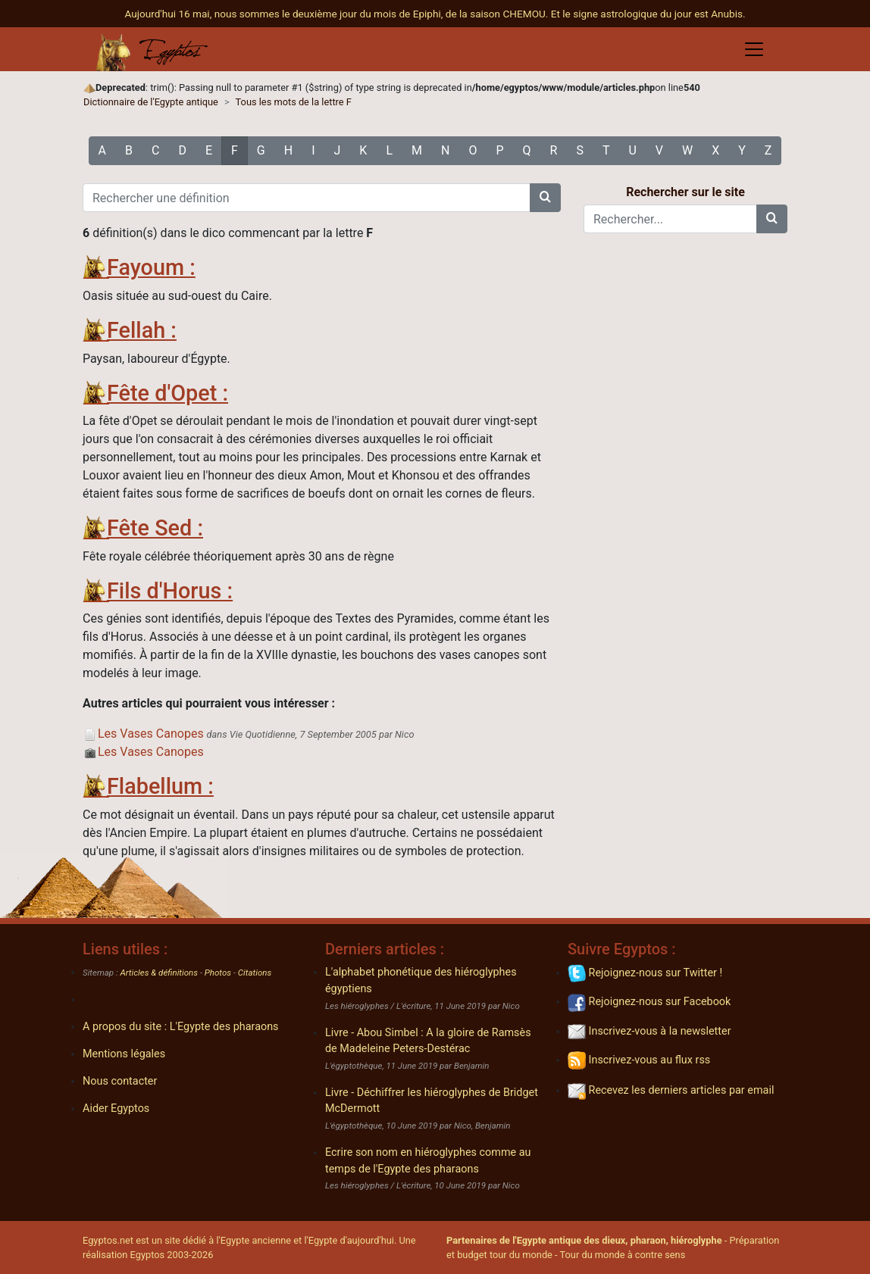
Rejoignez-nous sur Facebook (649, 1001)
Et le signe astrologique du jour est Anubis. (648, 14)
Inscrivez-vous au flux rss (639, 1060)
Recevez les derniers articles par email (671, 1090)
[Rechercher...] (670, 219)
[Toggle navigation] (754, 49)
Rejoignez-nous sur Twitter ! (645, 972)
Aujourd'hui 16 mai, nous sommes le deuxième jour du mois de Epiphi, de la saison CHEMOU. (337, 14)
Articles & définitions (159, 972)
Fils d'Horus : (170, 591)
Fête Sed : (155, 528)
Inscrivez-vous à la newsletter (649, 1031)
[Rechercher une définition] (306, 197)
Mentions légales (124, 1054)
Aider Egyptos (116, 1108)
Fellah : (142, 330)
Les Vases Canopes (143, 733)
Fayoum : (151, 267)
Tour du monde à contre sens (623, 1254)
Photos (218, 972)
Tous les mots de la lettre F (294, 102)
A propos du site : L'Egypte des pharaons (181, 1026)
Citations (254, 972)
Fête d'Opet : (167, 393)
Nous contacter (120, 1081)
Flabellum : (160, 786)
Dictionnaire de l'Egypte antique (150, 102)
